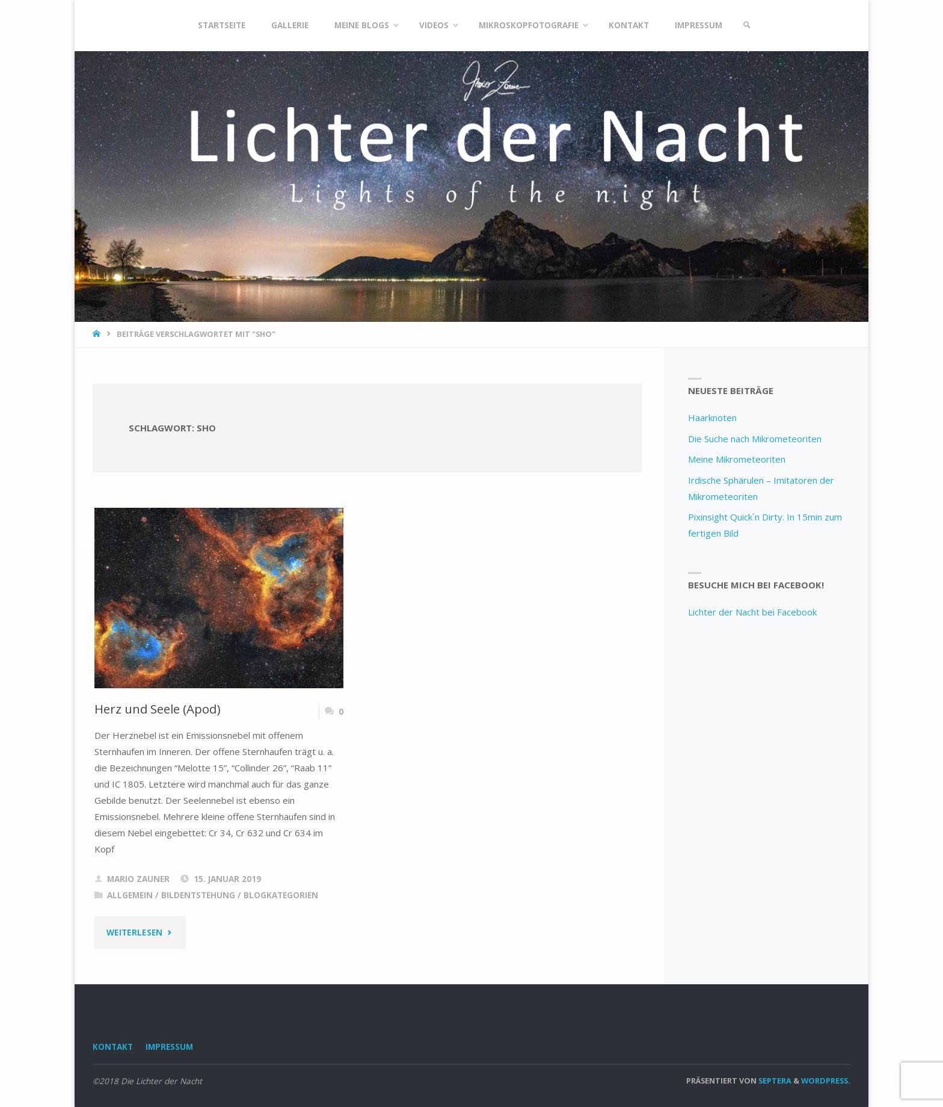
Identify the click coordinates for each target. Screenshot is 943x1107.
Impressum (169, 1046)
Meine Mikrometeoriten (736, 459)
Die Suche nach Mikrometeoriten (755, 439)
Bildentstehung (198, 895)
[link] (747, 25)
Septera (774, 1080)
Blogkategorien (281, 895)
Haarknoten (712, 418)
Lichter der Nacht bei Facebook (752, 612)
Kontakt (113, 1046)
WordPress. (825, 1080)
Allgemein (130, 895)
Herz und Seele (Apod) (157, 708)
